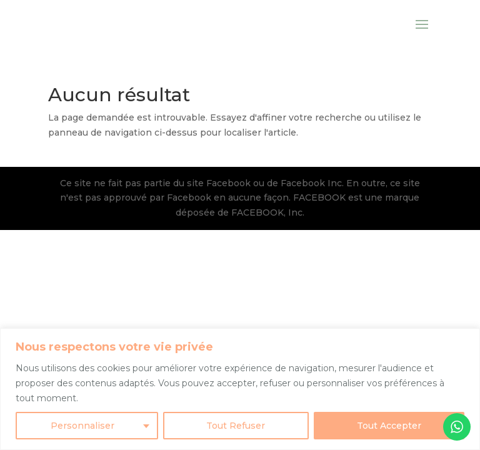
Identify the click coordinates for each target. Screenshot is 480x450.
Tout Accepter (389, 425)
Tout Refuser (235, 425)
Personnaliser (82, 425)
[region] (240, 389)
